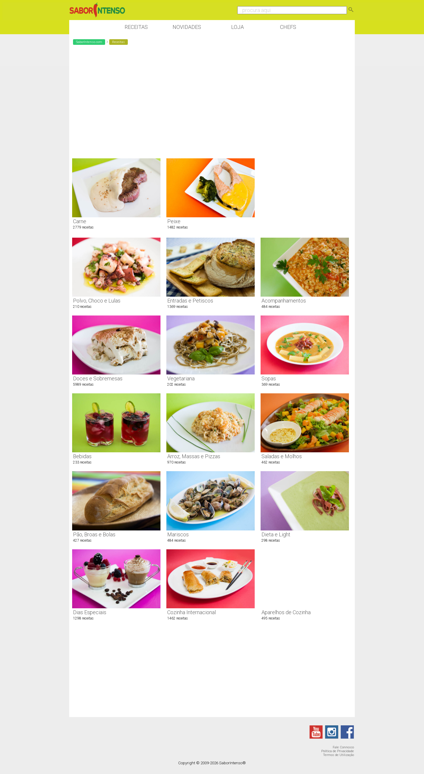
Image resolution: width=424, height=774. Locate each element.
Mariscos (178, 534)
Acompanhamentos (283, 301)
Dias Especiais (89, 612)
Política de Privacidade (337, 751)
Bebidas (82, 456)
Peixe (173, 221)
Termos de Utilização (338, 755)
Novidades (187, 27)
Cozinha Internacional (191, 612)
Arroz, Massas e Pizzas (193, 456)
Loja (237, 27)
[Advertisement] (305, 140)
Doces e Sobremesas (97, 378)
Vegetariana (181, 378)
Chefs (288, 27)
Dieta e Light (275, 534)
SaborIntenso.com (89, 42)
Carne (79, 221)
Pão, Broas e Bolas (94, 534)
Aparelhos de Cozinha (286, 612)
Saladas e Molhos (281, 456)
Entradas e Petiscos (190, 301)
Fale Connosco (343, 747)
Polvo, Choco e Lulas (96, 301)
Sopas (268, 378)
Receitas (136, 27)
